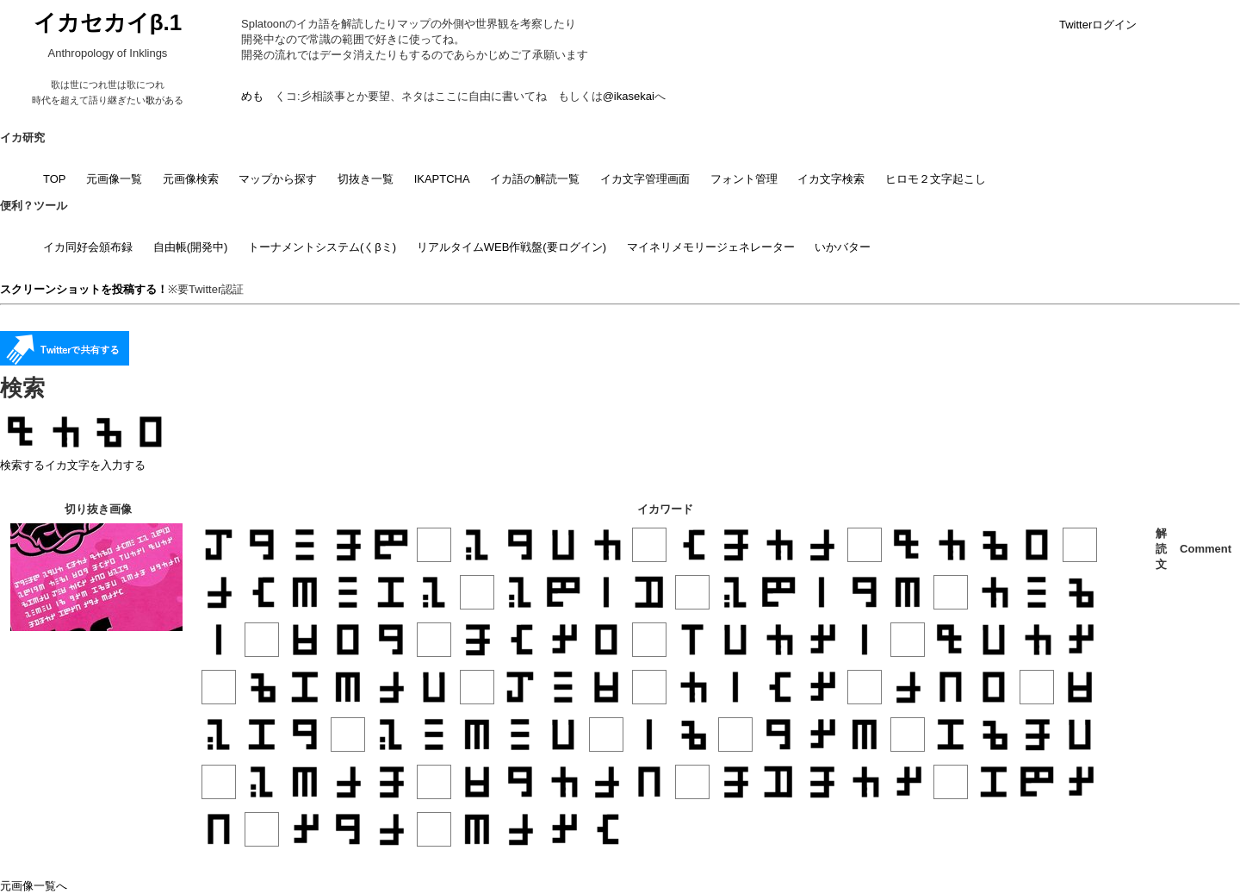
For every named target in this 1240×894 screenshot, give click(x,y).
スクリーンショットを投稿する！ (84, 289)
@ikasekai (628, 96)
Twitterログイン (1098, 24)
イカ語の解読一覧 (535, 178)
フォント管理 (744, 178)
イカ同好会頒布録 (88, 247)
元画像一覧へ (33, 885)
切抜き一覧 (366, 178)
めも (252, 96)
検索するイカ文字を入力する (73, 465)
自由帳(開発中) (190, 247)
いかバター (843, 247)
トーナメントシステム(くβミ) (322, 247)
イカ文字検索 (831, 178)
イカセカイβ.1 (108, 22)
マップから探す (278, 178)
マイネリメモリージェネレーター (711, 247)
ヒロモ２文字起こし (935, 178)
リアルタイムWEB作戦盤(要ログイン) (511, 247)
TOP (54, 178)
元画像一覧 (114, 178)
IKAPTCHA (442, 178)
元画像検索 (191, 178)
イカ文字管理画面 (645, 178)
